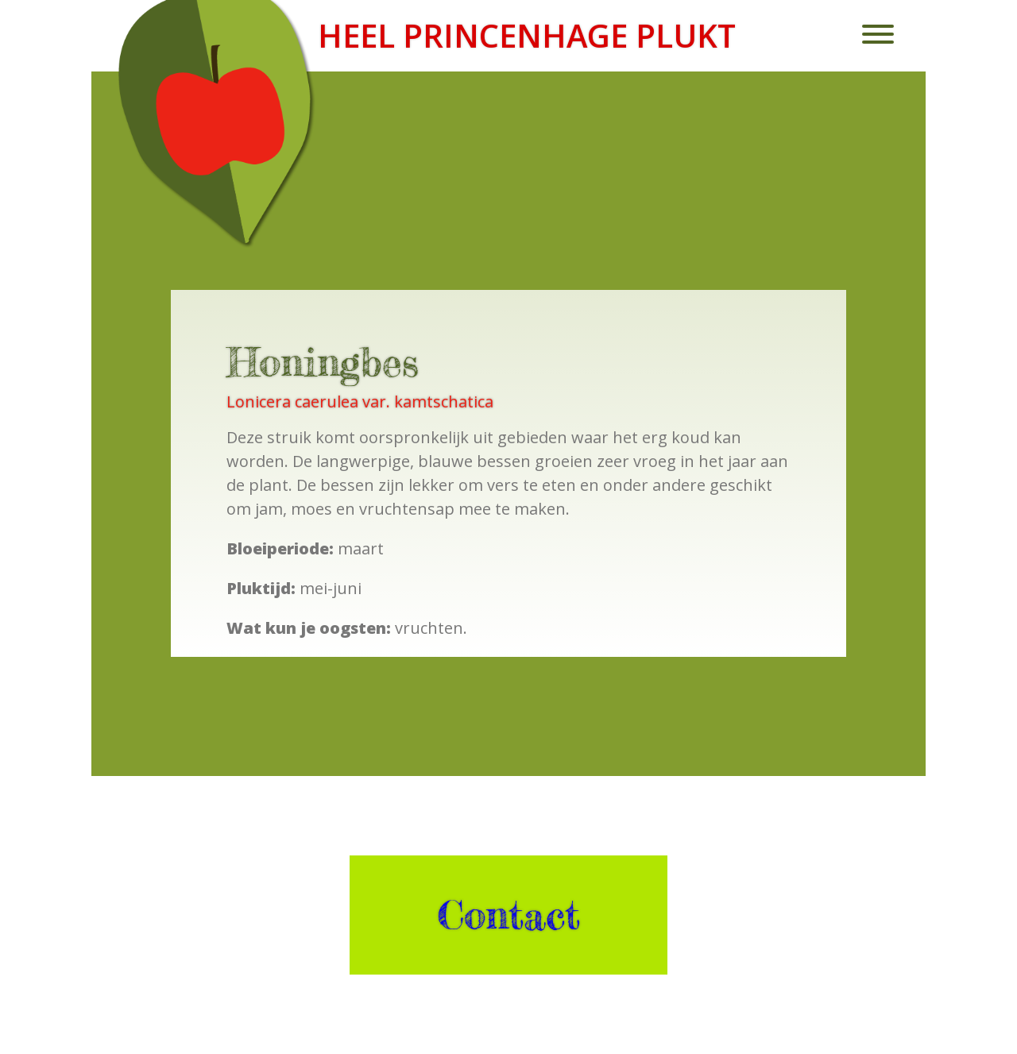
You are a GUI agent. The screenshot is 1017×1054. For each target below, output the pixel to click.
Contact (508, 915)
